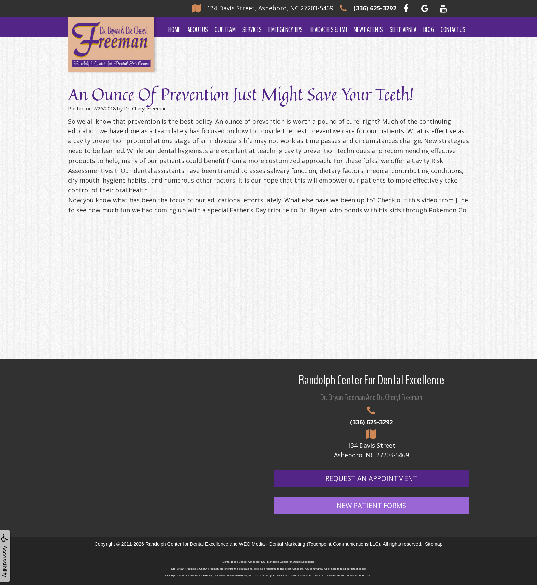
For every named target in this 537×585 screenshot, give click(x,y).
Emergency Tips (285, 29)
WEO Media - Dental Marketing (272, 544)
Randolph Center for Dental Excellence (187, 544)
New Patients (368, 29)
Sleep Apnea (403, 29)
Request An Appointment (371, 478)
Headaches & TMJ (328, 29)
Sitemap (433, 544)
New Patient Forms (371, 505)
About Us (197, 29)
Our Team (225, 29)
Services (252, 29)
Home (174, 29)
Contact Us (453, 29)
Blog (428, 29)
